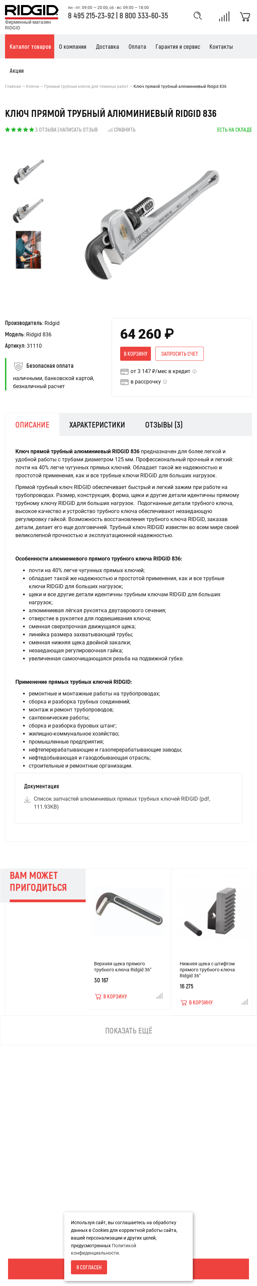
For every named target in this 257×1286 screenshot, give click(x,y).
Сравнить (121, 129)
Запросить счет (179, 353)
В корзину (135, 353)
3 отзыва (46, 129)
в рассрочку (146, 381)
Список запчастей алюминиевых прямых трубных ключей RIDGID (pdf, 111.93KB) (122, 803)
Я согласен (89, 1267)
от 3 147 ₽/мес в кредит (160, 371)
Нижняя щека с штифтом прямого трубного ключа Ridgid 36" (207, 969)
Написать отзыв (79, 129)
